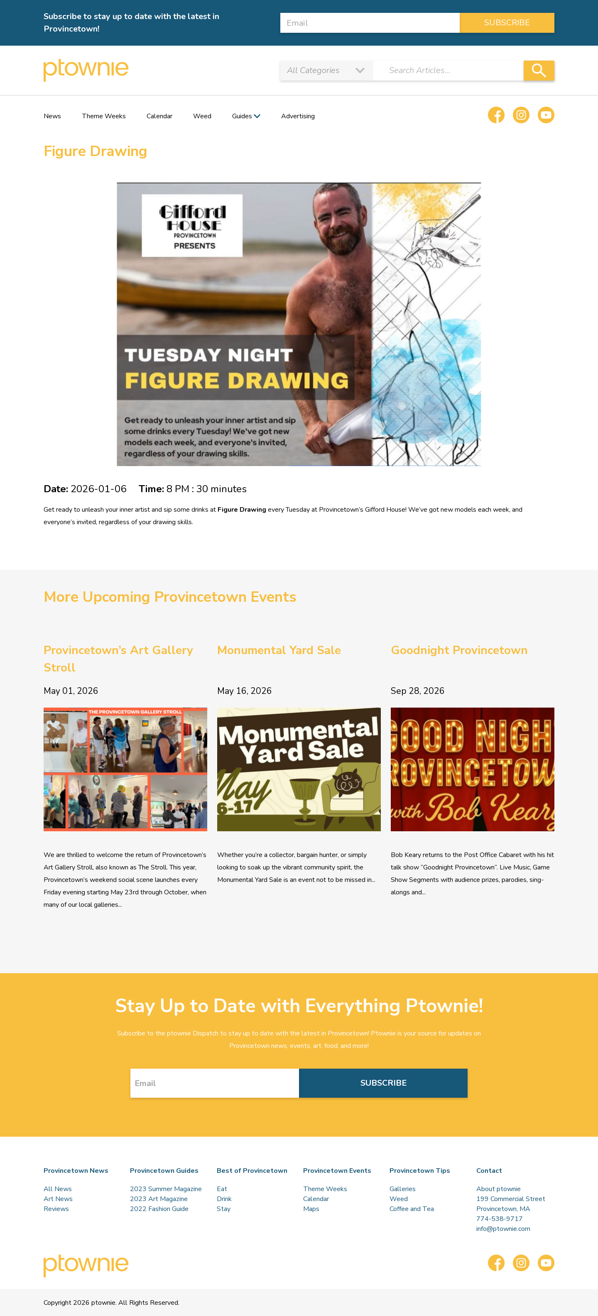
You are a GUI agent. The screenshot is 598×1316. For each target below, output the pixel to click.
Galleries (403, 1189)
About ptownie (498, 1189)
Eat (222, 1189)
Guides (242, 116)
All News (58, 1189)
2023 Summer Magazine (166, 1189)
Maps (311, 1208)
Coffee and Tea (412, 1208)
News (52, 116)
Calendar (159, 116)
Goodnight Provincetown (459, 650)
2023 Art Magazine (159, 1199)
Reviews (56, 1208)
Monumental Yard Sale (279, 650)
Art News (58, 1199)
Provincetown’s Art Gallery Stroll (118, 659)
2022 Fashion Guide (159, 1208)
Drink (224, 1199)
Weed (202, 116)
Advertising (298, 116)
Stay (223, 1208)
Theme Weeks (104, 116)
